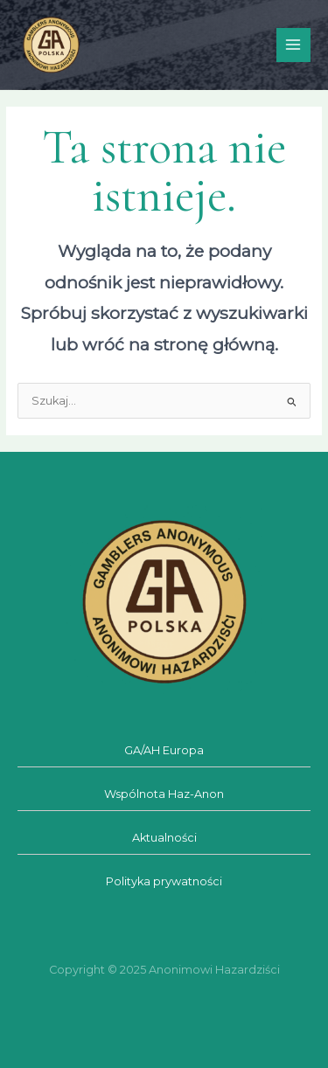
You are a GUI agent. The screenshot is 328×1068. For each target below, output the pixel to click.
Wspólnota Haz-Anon (164, 794)
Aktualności (164, 837)
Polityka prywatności (164, 881)
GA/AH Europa (164, 750)
